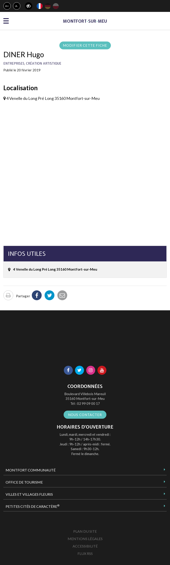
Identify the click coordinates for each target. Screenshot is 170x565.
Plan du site (85, 531)
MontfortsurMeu (85, 21)
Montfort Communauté (31, 470)
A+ (7, 6)
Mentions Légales (85, 539)
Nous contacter (85, 415)
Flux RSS (85, 553)
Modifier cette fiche (85, 45)
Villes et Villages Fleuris (29, 494)
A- (16, 6)
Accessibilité (85, 546)
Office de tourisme (24, 482)
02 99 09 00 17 (88, 403)
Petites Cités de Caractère (32, 506)
